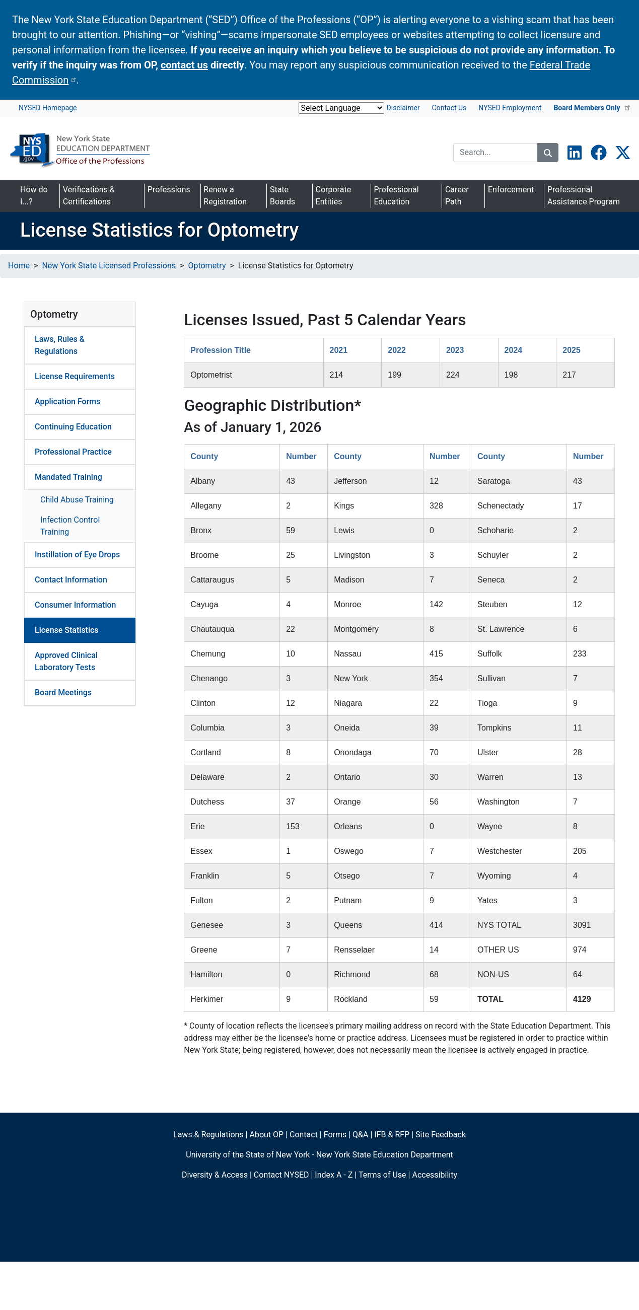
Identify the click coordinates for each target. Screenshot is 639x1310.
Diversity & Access (215, 1175)
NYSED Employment (509, 108)
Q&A (360, 1134)
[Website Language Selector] (341, 108)
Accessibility (434, 1175)
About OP (266, 1134)
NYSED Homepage (48, 108)
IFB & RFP (391, 1134)
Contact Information (71, 580)
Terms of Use (382, 1175)
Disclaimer (403, 108)
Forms (335, 1134)
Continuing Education (73, 426)
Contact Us (449, 108)
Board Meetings (63, 692)
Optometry (207, 265)
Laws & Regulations (208, 1134)
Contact (304, 1134)
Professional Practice (73, 452)
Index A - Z (333, 1175)
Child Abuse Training (77, 499)
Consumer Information (75, 605)
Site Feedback (440, 1134)
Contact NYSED (281, 1175)
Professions (169, 189)
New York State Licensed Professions (109, 265)
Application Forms (68, 401)
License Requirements (75, 376)
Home (19, 265)
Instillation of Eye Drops (77, 554)
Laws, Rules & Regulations (60, 345)
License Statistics (67, 630)
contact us (184, 65)
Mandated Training (68, 477)
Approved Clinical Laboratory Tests (66, 661)
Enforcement (511, 189)
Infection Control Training (70, 526)
